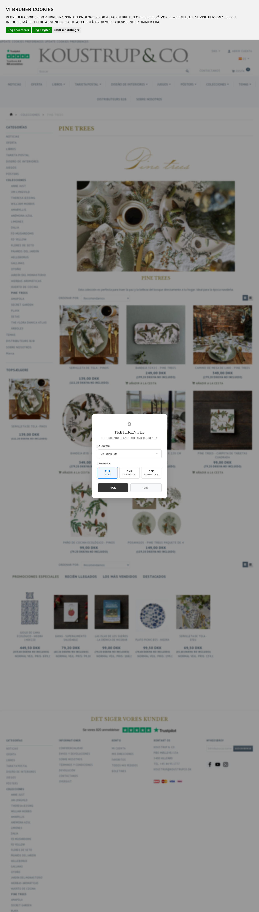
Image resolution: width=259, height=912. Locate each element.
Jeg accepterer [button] (18, 30)
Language (104, 446)
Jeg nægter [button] (42, 30)
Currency (104, 463)
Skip (145, 487)
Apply (113, 487)
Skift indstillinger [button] (66, 30)
